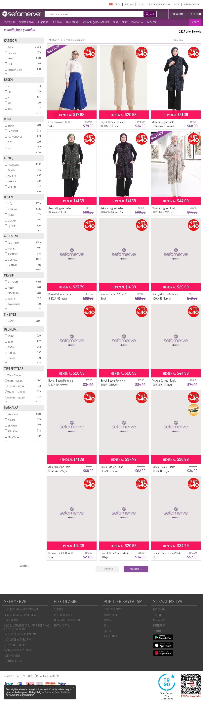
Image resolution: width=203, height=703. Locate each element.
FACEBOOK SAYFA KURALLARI (20, 634)
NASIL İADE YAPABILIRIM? (17, 639)
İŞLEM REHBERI (12, 655)
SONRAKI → (136, 569)
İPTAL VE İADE (11, 620)
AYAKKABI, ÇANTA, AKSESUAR (96, 22)
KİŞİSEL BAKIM (111, 636)
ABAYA (107, 620)
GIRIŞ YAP (129, 4)
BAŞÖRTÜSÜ (43, 22)
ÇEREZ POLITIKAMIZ (14, 645)
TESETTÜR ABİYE (112, 609)
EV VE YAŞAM (137, 22)
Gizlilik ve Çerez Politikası (57, 692)
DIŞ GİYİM (57, 22)
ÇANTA (107, 630)
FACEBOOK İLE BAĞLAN (159, 4)
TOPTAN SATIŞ (61, 625)
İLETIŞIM (58, 609)
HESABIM (178, 14)
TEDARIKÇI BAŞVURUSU (67, 620)
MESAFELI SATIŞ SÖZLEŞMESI (20, 614)
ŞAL (105, 625)
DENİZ (125, 22)
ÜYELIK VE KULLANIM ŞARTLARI (21, 609)
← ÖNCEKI (107, 569)
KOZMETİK (151, 22)
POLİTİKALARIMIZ (13, 661)
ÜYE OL (141, 4)
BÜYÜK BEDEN (72, 22)
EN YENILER (10, 22)
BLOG (177, 4)
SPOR (115, 22)
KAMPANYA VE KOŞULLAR (17, 650)
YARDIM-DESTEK (191, 4)
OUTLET (195, 22)
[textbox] (88, 14)
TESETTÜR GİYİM (26, 22)
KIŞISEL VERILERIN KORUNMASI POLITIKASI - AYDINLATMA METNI (28, 627)
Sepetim (196, 14)
